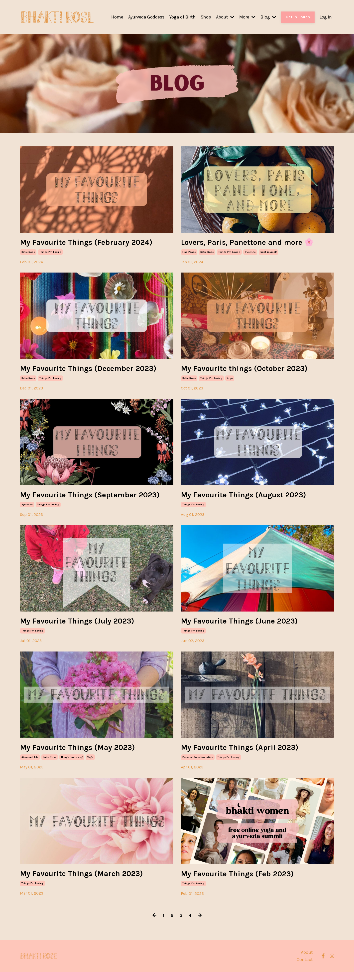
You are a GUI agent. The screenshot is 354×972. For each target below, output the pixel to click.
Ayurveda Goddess (146, 17)
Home (117, 17)
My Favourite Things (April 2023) (239, 747)
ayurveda (27, 504)
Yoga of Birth (182, 17)
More (247, 17)
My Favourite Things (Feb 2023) (237, 873)
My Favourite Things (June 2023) (239, 621)
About (225, 17)
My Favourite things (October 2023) (244, 368)
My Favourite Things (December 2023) (88, 368)
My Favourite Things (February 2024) (86, 242)
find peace (189, 252)
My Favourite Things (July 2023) (77, 621)
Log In (326, 17)
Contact (305, 959)
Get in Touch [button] (298, 16)
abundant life (29, 757)
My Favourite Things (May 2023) (77, 747)
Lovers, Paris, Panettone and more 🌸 (247, 242)
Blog (268, 17)
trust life (250, 252)
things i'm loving (50, 252)
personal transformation (197, 757)
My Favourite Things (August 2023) (243, 494)
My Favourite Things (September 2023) (90, 494)
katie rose (28, 252)
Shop (206, 17)
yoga (230, 378)
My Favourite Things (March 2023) (81, 873)
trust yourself (268, 252)
